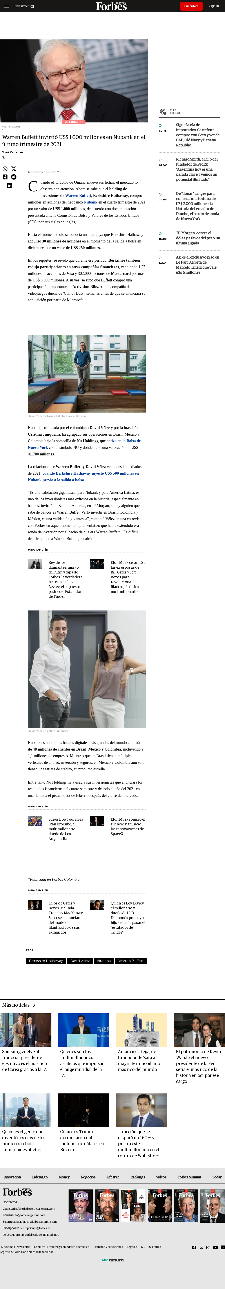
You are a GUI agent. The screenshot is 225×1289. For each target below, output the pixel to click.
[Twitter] (201, 1248)
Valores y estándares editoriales (69, 1247)
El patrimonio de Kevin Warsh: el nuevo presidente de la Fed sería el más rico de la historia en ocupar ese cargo (198, 1067)
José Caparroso (13, 152)
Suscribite (191, 6)
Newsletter (23, 1247)
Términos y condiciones (108, 1247)
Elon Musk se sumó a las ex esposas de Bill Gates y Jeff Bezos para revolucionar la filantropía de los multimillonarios (128, 577)
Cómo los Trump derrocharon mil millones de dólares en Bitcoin (82, 1141)
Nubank (104, 961)
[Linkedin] (223, 1248)
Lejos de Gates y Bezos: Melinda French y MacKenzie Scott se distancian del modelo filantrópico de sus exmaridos (66, 918)
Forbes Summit (189, 1177)
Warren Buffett (130, 961)
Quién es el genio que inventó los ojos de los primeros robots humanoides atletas (23, 1141)
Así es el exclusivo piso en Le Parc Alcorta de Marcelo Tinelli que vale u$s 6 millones (197, 265)
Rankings (138, 1177)
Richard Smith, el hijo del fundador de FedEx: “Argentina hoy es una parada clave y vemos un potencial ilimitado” (197, 170)
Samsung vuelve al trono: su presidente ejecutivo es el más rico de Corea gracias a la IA (24, 1061)
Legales (132, 1247)
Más (195, 111)
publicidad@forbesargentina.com (35, 1209)
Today (216, 1177)
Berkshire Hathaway (46, 961)
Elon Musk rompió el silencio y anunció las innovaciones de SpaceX (128, 827)
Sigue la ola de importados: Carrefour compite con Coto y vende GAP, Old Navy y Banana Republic (198, 135)
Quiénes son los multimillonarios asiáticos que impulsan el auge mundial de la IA (82, 1064)
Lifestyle (113, 1177)
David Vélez (80, 961)
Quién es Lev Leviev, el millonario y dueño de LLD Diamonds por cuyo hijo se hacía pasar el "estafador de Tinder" (128, 918)
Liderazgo (39, 1177)
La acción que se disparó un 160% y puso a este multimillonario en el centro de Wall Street (138, 1144)
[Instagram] (208, 1248)
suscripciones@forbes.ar (35, 1228)
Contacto (39, 1247)
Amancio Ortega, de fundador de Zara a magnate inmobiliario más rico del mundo (139, 1061)
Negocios (88, 1177)
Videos (161, 1177)
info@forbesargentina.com (29, 1215)
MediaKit (7, 1247)
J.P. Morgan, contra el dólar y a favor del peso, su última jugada (198, 238)
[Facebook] (194, 1248)
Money (64, 1177)
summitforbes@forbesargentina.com (35, 1222)
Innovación (12, 1177)
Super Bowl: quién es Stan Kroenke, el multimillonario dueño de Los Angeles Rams (66, 829)
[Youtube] (215, 1248)
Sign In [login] (214, 6)
